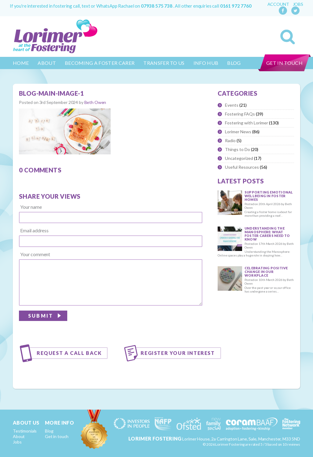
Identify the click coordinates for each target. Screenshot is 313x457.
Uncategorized (239, 158)
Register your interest (178, 353)
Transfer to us (163, 63)
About (47, 63)
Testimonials (25, 430)
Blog (234, 63)
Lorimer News (238, 131)
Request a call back (69, 353)
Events (231, 105)
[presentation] (155, 323)
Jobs (298, 4)
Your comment (35, 254)
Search (287, 37)
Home (21, 63)
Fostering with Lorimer (246, 122)
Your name (31, 207)
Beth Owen (95, 102)
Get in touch (284, 63)
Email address (34, 230)
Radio (230, 140)
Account (278, 4)
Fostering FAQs (240, 113)
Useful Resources (242, 167)
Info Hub (206, 63)
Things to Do (237, 149)
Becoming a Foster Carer (99, 63)
